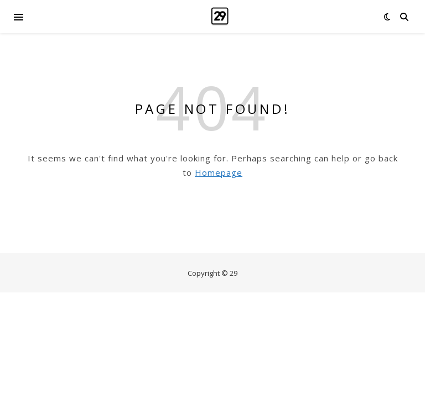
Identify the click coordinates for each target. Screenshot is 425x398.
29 (233, 273)
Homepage (218, 172)
